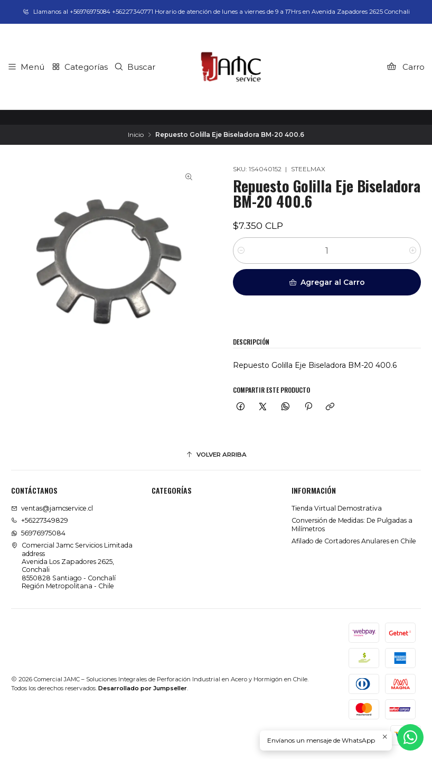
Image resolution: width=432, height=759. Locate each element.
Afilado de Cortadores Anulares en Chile (354, 541)
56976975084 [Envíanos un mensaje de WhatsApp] (38, 533)
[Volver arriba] (216, 455)
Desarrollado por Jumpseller (142, 688)
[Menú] (26, 67)
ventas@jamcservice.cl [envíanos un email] (52, 508)
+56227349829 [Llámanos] (39, 520)
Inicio (136, 135)
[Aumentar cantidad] (412, 250)
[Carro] (405, 67)
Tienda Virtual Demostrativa (337, 508)
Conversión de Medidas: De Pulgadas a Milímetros (352, 524)
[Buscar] (134, 67)
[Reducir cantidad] (241, 250)
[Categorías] (79, 67)
